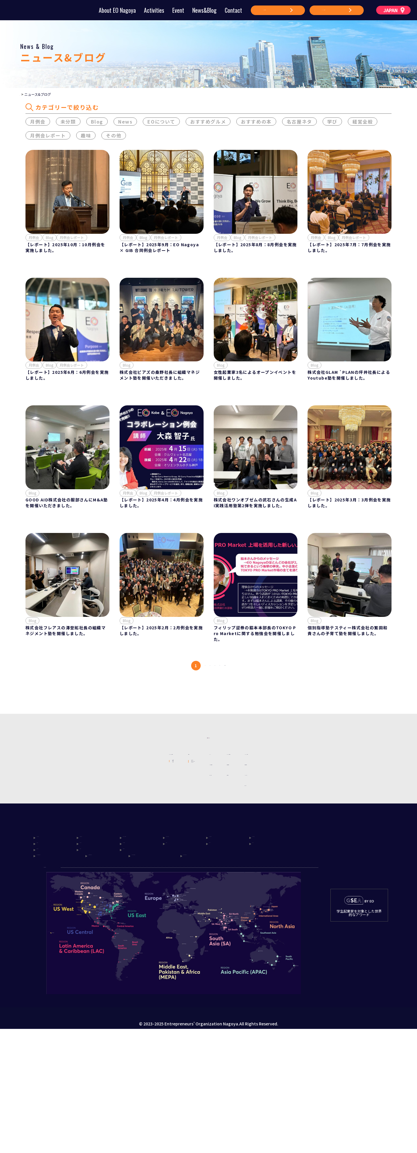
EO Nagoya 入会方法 (273, 831)
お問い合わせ (266, 851)
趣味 (86, 136)
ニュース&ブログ (215, 851)
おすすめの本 (256, 122)
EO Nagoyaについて (97, 830)
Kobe (258, 952)
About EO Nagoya (117, 10)
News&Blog (204, 10)
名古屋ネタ (299, 122)
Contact (233, 10)
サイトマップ (320, 862)
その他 (113, 136)
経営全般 (362, 122)
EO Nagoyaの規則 (325, 831)
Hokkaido (47, 944)
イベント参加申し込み (219, 841)
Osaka (172, 952)
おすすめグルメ (208, 122)
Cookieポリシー (323, 851)
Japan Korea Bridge (159, 969)
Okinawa (132, 961)
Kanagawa (262, 944)
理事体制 (87, 860)
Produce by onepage (208, 1148)
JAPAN (394, 10)
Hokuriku (133, 952)
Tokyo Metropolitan (58, 969)
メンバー (87, 869)
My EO (142, 879)
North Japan (93, 944)
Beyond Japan (204, 969)
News (125, 122)
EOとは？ (87, 840)
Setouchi (46, 961)
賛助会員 (87, 879)
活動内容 (142, 830)
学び (332, 122)
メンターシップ (151, 850)
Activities (154, 10)
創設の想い (89, 850)
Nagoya (88, 952)
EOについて (161, 122)
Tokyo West (222, 944)
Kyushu (87, 961)
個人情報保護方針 (324, 841)
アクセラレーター (153, 889)
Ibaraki (43, 952)
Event (178, 10)
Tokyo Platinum (140, 944)
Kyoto (215, 952)
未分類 (68, 122)
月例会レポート (48, 136)
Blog (97, 122)
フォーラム (147, 840)
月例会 (37, 122)
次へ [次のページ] (243, 720)
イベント (207, 831)
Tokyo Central (181, 944)
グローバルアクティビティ (160, 869)
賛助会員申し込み (270, 841)
